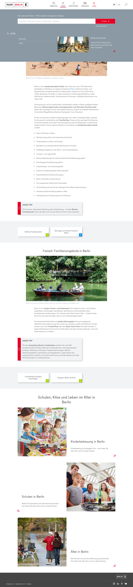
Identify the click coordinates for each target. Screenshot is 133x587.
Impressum (9, 584)
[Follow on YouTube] (126, 584)
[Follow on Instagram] (114, 584)
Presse (29, 584)
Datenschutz (20, 584)
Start (9, 11)
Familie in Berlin (35, 11)
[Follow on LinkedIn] (118, 584)
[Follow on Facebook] (122, 584)
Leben (17, 11)
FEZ (72, 89)
